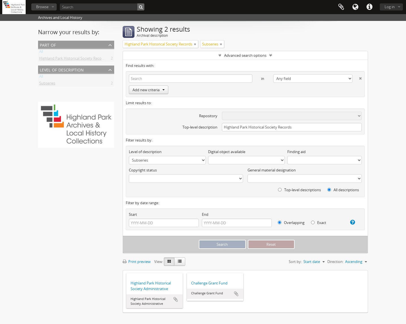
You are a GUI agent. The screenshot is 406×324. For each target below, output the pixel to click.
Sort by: (295, 261)
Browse (42, 6)
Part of (48, 44)
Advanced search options (245, 55)
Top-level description (199, 127)
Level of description (62, 69)
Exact (318, 222)
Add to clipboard (175, 299)
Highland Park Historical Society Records (73, 59)
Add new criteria (149, 89)
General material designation (272, 170)
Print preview (137, 261)
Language (355, 7)
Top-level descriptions (299, 189)
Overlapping (291, 222)
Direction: (335, 261)
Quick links (369, 7)
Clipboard (341, 7)
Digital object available (226, 151)
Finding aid (296, 151)
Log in (390, 6)
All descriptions (343, 189)
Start (133, 214)
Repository (208, 115)
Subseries (47, 84)
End (205, 214)
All (41, 52)
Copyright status (143, 170)
